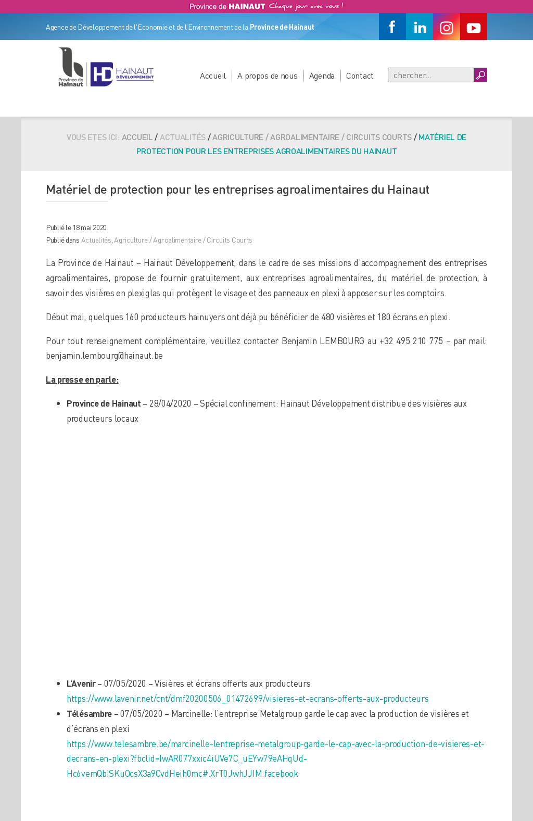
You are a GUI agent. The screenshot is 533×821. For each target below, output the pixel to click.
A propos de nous (267, 75)
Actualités (96, 239)
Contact (360, 75)
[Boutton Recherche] (480, 75)
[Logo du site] (106, 66)
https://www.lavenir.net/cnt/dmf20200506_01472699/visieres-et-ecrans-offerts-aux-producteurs (248, 698)
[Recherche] (431, 75)
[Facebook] (392, 26)
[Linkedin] (419, 26)
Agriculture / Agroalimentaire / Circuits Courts (312, 136)
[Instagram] (446, 26)
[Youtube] (473, 26)
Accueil (213, 75)
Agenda (322, 75)
